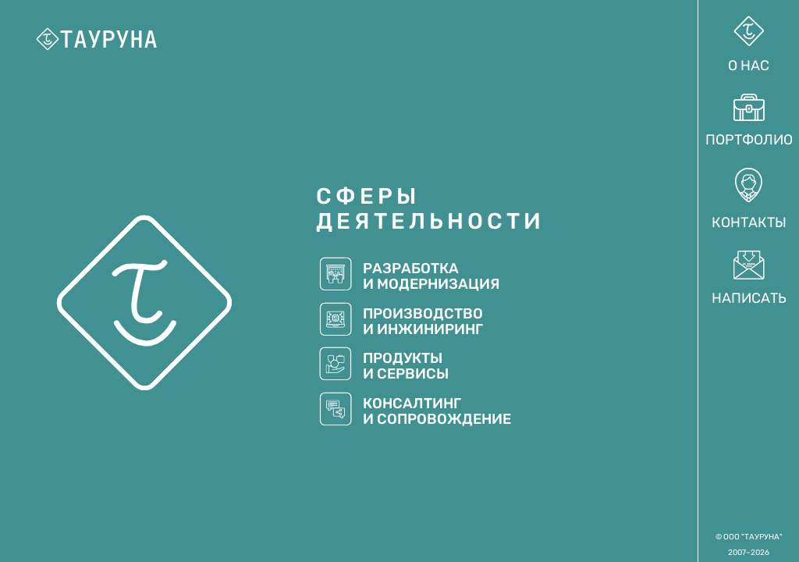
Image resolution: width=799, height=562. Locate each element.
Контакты (749, 200)
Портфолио (749, 121)
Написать (749, 279)
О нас (748, 45)
